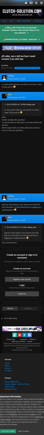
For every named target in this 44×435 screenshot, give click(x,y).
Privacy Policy (10, 339)
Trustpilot (8, 371)
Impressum (23, 339)
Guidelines (13, 414)
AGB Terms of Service (18, 341)
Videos (7, 366)
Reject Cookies (23, 431)
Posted (16, 79)
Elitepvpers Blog (10, 389)
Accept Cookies (8, 431)
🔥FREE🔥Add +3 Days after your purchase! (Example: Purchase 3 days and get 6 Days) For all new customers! (20, 30)
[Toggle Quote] (5, 104)
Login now (22, 294)
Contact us (32, 339)
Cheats (7, 363)
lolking (28, 104)
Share (10, 309)
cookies (32, 414)
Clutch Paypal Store (12, 382)
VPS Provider (9, 387)
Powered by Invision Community (22, 350)
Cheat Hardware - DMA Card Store (17, 384)
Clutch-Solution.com (18, 343)
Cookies (29, 341)
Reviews (8, 368)
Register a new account (22, 279)
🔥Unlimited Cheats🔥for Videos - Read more (20, 39)
